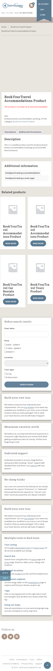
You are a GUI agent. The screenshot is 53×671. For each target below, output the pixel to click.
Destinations (33, 582)
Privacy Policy (27, 663)
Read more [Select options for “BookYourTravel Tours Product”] (38, 298)
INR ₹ (7, 578)
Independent (11, 377)
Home (4, 27)
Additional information (30, 132)
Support (38, 663)
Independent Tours (22, 548)
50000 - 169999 (13, 344)
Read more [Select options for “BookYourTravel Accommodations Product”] (11, 243)
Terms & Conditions (11, 663)
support (33, 465)
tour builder (29, 407)
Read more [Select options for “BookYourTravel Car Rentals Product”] (11, 301)
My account (43, 4)
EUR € (7, 572)
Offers (39, 659)
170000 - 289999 (13, 348)
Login (42, 15)
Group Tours (38, 548)
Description (10, 132)
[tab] (10, 132)
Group (9, 373)
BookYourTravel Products (21, 27)
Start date (9, 328)
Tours (6, 562)
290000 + (10, 352)
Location (8, 357)
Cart (42, 9)
